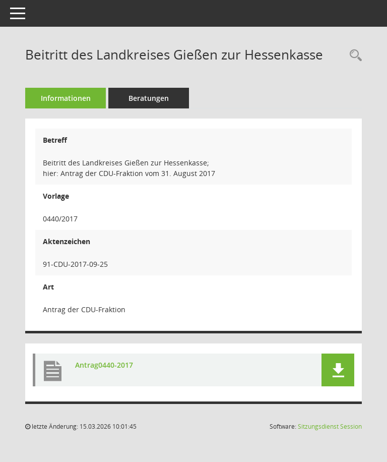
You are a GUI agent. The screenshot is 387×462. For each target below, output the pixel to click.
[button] (337, 370)
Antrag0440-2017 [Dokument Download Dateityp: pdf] (104, 365)
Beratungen (148, 98)
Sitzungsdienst (330, 426)
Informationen (66, 98)
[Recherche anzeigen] (353, 55)
